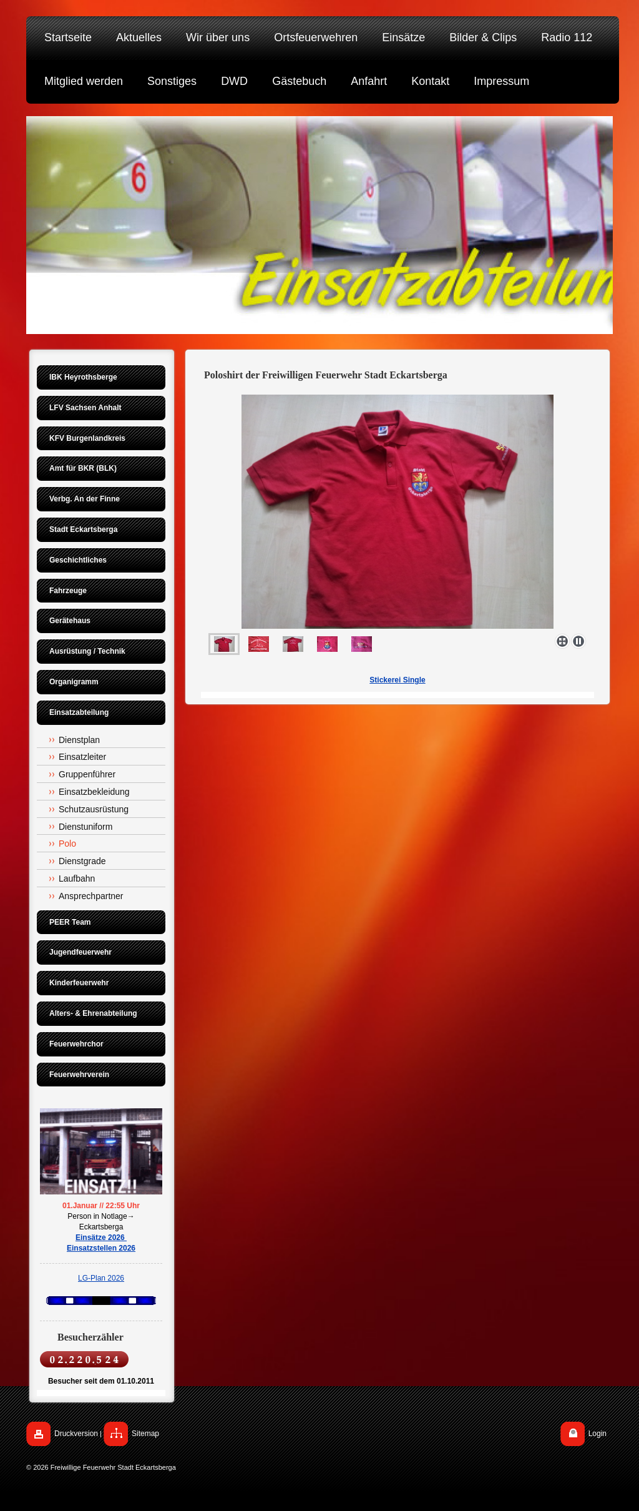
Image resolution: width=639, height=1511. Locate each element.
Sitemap (145, 1433)
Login (597, 1433)
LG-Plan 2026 (101, 1278)
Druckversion (76, 1433)
